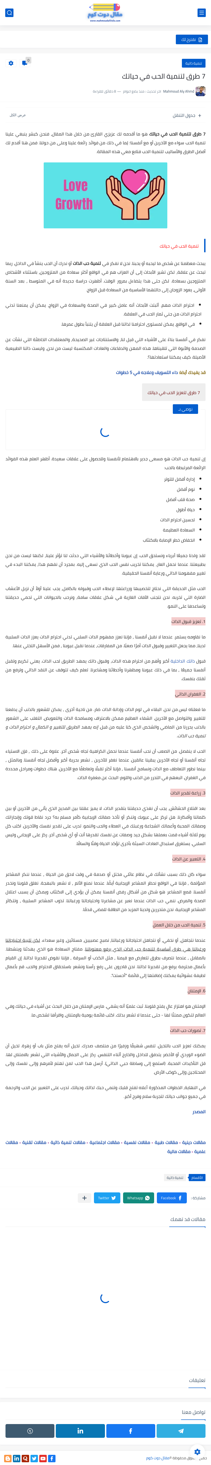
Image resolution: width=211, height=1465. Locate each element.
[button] (172, 1197)
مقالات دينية (194, 1142)
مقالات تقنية (35, 1142)
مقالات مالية (178, 1151)
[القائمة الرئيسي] (202, 13)
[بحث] (9, 13)
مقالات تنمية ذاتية (68, 1142)
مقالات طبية (166, 1142)
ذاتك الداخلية (183, 661)
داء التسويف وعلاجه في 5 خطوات (147, 372)
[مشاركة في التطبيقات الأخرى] (84, 1198)
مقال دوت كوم (158, 1457)
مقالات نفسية (137, 1142)
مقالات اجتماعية (105, 1142)
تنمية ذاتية (193, 63)
